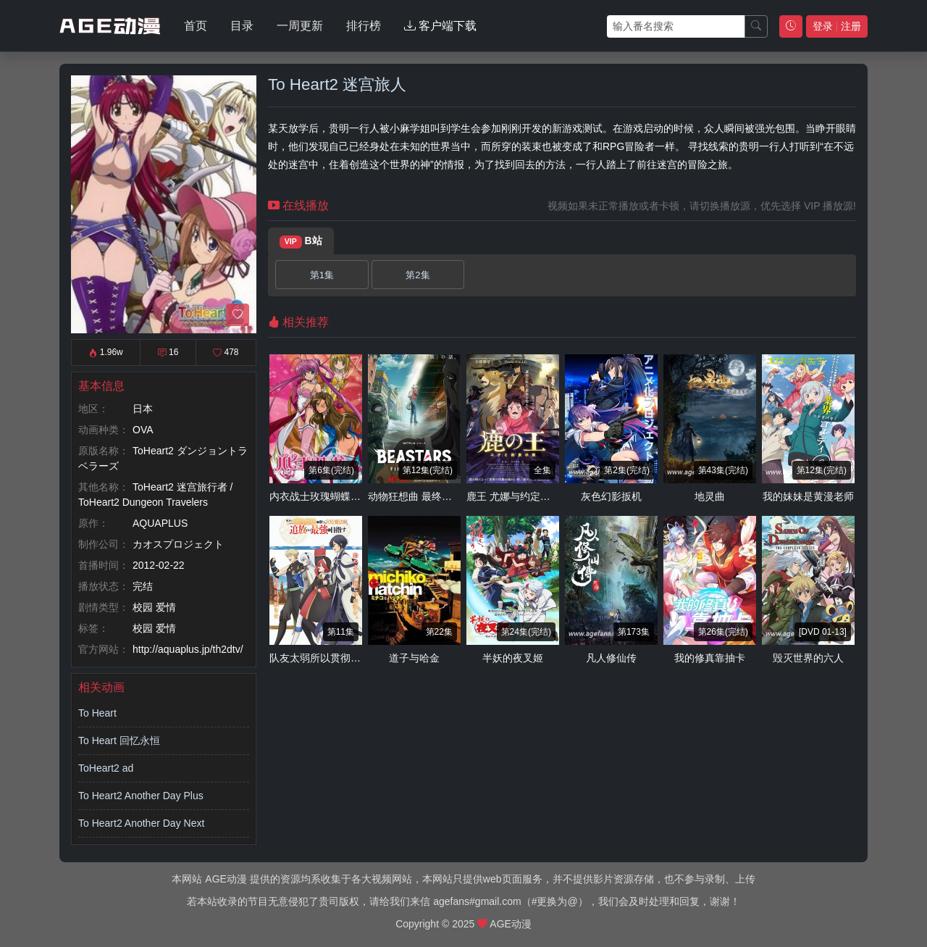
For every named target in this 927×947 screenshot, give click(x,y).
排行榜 (363, 26)
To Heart (97, 713)
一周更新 (300, 26)
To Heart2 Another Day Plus (141, 795)
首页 (195, 26)
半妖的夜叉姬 (512, 658)
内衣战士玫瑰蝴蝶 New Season (340, 496)
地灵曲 (710, 496)
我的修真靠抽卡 (709, 658)
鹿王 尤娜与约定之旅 (513, 496)
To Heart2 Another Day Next (141, 823)
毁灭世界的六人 (808, 658)
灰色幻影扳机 (611, 496)
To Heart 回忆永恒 (119, 740)
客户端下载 (440, 26)
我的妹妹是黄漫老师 (808, 496)
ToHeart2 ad (105, 768)
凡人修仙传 (611, 658)
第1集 (322, 275)
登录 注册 (837, 26)
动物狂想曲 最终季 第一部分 (431, 496)
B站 (301, 241)
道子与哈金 (414, 658)
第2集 (417, 275)
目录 (241, 26)
